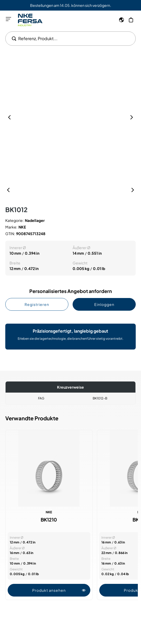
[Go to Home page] (30, 20)
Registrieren (37, 304)
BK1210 (49, 520)
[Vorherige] (8, 190)
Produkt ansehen (59, 590)
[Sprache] (121, 20)
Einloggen (104, 304)
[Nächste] (132, 190)
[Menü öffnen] (8, 19)
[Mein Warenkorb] (131, 20)
